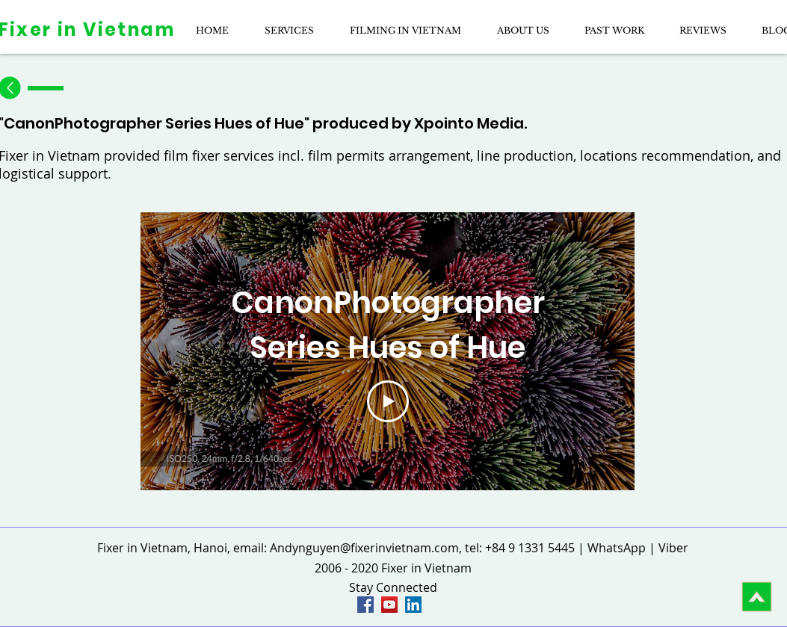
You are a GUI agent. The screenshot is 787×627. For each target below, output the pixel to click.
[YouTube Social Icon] (389, 604)
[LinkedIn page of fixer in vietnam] (413, 604)
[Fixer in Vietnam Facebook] (365, 604)
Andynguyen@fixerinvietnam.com (364, 548)
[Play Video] (387, 401)
